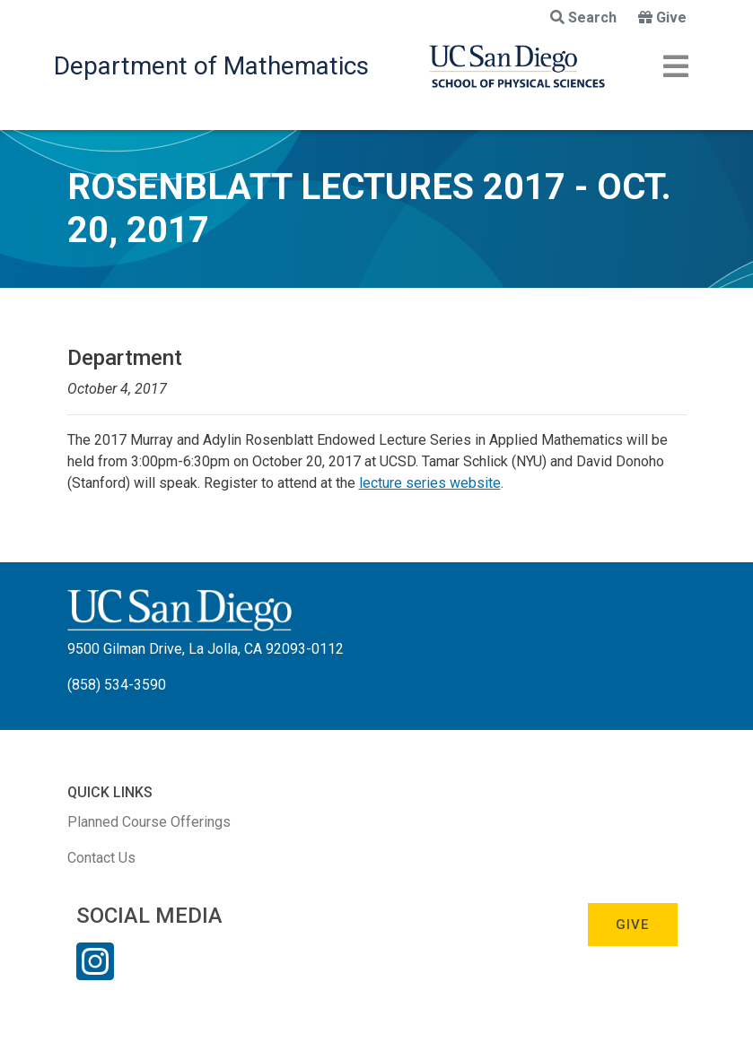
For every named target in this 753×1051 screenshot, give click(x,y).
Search (583, 17)
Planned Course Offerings (149, 821)
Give (662, 17)
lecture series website (430, 482)
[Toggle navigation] (676, 66)
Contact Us (101, 857)
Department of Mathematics (211, 66)
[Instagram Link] (95, 973)
